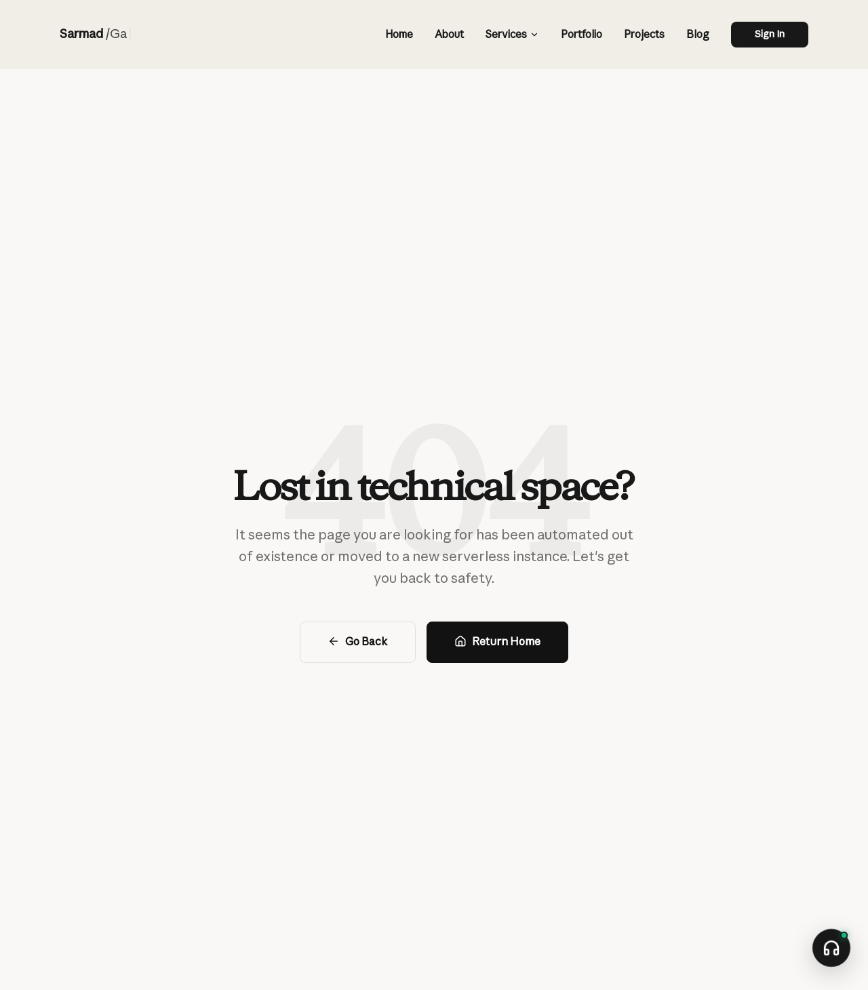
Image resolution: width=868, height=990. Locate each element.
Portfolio (581, 34)
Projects (644, 34)
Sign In (770, 34)
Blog (697, 34)
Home (399, 34)
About (449, 34)
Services (512, 34)
